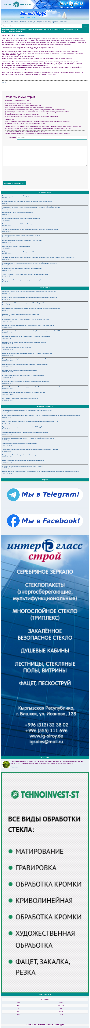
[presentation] (20, 173)
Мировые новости (43, 22)
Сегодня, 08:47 (6, 220)
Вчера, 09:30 (6, 310)
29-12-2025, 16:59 (7, 389)
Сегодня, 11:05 (6, 209)
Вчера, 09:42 (6, 428)
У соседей (31, 22)
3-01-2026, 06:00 (7, 445)
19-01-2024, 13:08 (19, 35)
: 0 (4, 82)
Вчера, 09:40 (6, 281)
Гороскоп (55, 22)
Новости (23, 22)
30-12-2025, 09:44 (7, 383)
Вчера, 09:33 (6, 299)
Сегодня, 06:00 (6, 225)
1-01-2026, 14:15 (7, 327)
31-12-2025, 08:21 (7, 349)
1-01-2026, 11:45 (7, 468)
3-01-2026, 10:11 (7, 440)
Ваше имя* (12, 137)
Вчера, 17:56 (6, 423)
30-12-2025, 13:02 (7, 361)
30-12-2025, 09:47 (7, 377)
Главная (6, 22)
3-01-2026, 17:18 (7, 321)
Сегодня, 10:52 (6, 293)
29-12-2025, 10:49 (7, 394)
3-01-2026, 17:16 (7, 434)
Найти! (85, 26)
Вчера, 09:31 (6, 305)
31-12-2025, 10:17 (7, 344)
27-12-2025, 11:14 (7, 400)
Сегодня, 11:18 (6, 203)
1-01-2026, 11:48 (7, 333)
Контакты (63, 22)
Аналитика (14, 22)
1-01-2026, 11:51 (7, 456)
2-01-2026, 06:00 (7, 451)
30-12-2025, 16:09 (7, 355)
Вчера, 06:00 (6, 316)
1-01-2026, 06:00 (7, 473)
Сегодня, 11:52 (6, 197)
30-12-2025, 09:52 (7, 372)
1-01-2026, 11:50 (7, 462)
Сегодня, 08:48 (6, 214)
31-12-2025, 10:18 (7, 338)
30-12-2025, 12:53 (7, 366)
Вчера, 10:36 (6, 276)
